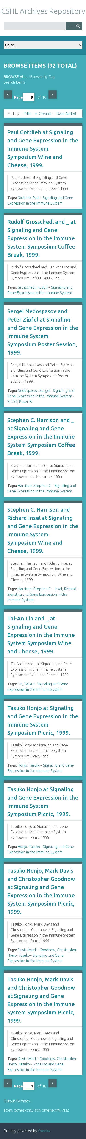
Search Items (14, 82)
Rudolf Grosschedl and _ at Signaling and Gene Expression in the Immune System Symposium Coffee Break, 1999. (41, 238)
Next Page (52, 94)
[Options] (70, 26)
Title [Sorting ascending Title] (28, 114)
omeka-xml (51, 1110)
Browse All (15, 77)
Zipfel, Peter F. (19, 401)
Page (24, 97)
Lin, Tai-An (26, 684)
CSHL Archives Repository (43, 11)
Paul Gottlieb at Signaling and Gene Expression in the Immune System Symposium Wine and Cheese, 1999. (42, 148)
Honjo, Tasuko (29, 765)
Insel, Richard (65, 589)
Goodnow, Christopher (58, 950)
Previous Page (8, 94)
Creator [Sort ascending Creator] (46, 114)
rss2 (65, 1110)
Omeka (44, 1131)
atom (8, 1110)
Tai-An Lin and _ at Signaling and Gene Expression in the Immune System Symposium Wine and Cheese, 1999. (41, 635)
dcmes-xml (23, 1110)
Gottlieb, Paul (28, 198)
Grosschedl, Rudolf (33, 287)
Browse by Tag (42, 77)
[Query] (43, 26)
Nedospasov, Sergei (34, 390)
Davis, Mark (27, 950)
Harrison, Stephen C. (35, 485)
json (37, 1110)
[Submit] (78, 26)
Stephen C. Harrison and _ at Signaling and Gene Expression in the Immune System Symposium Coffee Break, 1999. (41, 436)
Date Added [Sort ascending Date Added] (66, 114)
